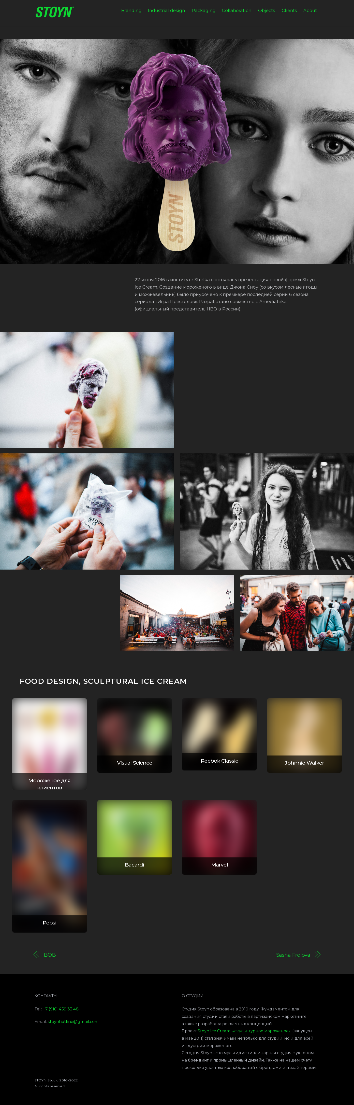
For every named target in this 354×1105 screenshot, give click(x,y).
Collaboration (236, 10)
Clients (289, 10)
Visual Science (134, 763)
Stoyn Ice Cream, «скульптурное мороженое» (244, 1030)
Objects (266, 10)
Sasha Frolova (293, 955)
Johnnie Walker (304, 763)
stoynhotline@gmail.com (73, 1021)
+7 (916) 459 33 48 (61, 1009)
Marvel (219, 865)
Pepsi (50, 923)
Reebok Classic (219, 761)
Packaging (204, 10)
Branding (131, 10)
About (310, 10)
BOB (50, 955)
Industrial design (166, 10)
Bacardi (134, 865)
